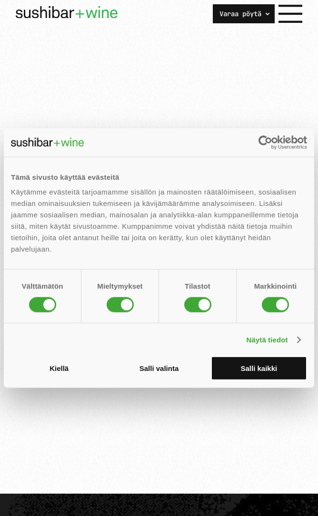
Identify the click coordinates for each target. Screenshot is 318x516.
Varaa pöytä (240, 14)
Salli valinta (159, 368)
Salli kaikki (258, 368)
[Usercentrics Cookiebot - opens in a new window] (265, 142)
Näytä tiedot (267, 339)
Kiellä (59, 368)
